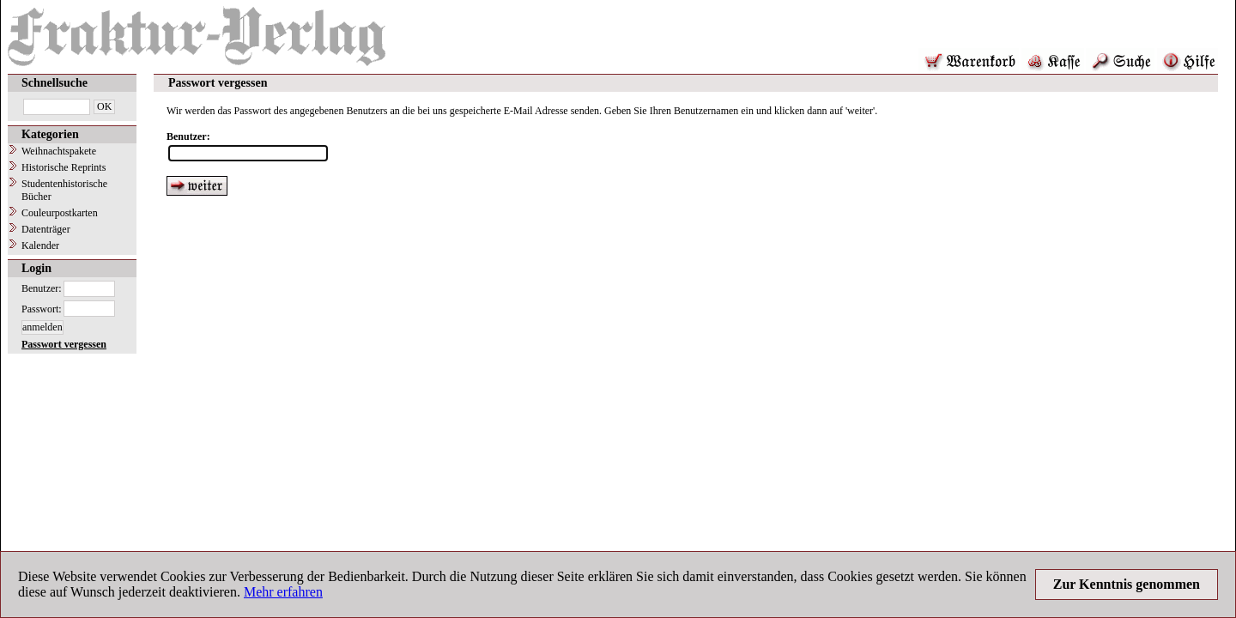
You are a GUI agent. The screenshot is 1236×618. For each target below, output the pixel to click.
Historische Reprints (63, 167)
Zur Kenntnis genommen (1126, 584)
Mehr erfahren (283, 592)
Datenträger (45, 229)
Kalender (40, 245)
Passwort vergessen (63, 344)
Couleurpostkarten (59, 213)
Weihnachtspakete (58, 151)
